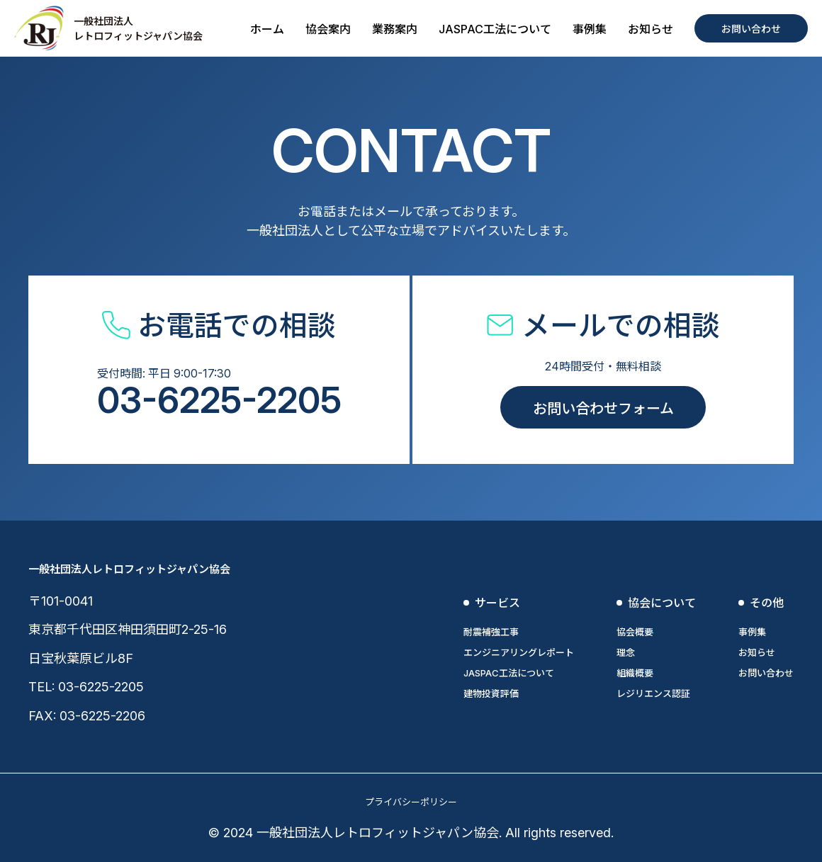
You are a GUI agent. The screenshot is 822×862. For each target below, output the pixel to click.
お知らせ (650, 29)
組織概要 (634, 673)
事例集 (590, 29)
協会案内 (328, 29)
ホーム (267, 29)
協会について (662, 603)
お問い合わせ (751, 29)
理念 (625, 652)
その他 (767, 603)
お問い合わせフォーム (603, 408)
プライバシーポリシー (411, 801)
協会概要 (634, 631)
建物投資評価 (491, 693)
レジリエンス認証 (653, 693)
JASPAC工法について (495, 29)
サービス (497, 603)
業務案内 (394, 29)
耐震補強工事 (491, 631)
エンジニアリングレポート (518, 652)
